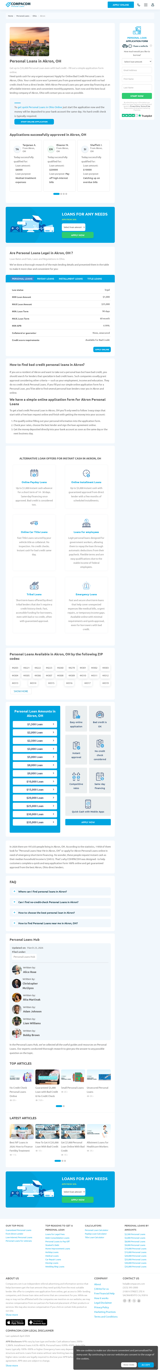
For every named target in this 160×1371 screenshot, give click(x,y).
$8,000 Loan (35, 758)
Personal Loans (22, 16)
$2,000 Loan (35, 726)
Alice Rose (29, 965)
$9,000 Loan (35, 766)
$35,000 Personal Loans (135, 1252)
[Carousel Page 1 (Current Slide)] (56, 194)
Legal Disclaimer (103, 1288)
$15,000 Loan (35, 783)
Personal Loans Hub (24, 950)
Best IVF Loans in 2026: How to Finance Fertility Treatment (21, 1140)
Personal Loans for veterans (19, 1227)
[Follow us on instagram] (125, 1287)
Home (10, 16)
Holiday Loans (51, 1238)
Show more (21, 684)
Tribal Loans (34, 587)
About (97, 1270)
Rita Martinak (31, 993)
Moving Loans (51, 1249)
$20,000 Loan (35, 791)
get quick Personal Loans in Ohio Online (40, 107)
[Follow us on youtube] (139, 1287)
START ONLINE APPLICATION (34, 121)
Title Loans (89, 271)
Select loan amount (73, 227)
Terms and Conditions (106, 1302)
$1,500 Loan (35, 717)
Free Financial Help (104, 1279)
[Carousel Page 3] (64, 194)
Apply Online (121, 4)
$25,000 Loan (35, 799)
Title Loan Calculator (94, 1223)
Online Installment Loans (86, 475)
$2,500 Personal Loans (135, 1220)
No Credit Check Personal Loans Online (18, 1085)
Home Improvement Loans (57, 1234)
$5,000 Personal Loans (135, 1224)
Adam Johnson (32, 1005)
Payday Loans (44, 271)
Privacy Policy (135, 106)
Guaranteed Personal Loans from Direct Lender (18, 1218)
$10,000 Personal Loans (135, 1234)
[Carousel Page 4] (66, 194)
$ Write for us (101, 1274)
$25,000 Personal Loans (135, 1245)
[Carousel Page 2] (61, 194)
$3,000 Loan (35, 742)
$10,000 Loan (35, 775)
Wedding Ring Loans (54, 1252)
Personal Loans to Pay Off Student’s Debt (57, 1229)
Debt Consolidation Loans (57, 1224)
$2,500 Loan (35, 734)
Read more (127, 1364)
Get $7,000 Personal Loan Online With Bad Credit (73, 1140)
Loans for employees (86, 525)
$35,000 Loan (35, 815)
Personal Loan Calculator (96, 1216)
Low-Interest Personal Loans (19, 1223)
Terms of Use (145, 106)
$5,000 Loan (35, 750)
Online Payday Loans (34, 475)
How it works (101, 1284)
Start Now (136, 96)
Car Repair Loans (53, 1245)
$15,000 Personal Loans (135, 1238)
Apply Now (88, 817)
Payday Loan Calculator (96, 1220)
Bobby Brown (31, 1028)
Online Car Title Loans (34, 525)
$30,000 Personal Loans (135, 1249)
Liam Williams (32, 1016)
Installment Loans (68, 271)
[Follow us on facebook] (129, 1287)
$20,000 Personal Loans (135, 1242)
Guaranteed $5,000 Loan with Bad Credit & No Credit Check (46, 1085)
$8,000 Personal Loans (135, 1227)
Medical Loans (52, 1242)
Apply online (102, 343)
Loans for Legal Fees (55, 1220)
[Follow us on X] (134, 1287)
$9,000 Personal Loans (135, 1231)
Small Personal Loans (72, 1081)
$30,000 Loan (35, 807)
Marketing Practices (105, 1298)
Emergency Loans (86, 587)
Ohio (35, 16)
